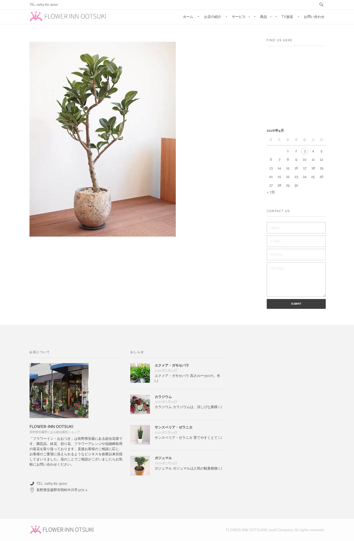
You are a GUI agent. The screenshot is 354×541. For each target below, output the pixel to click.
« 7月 (271, 192)
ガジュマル (163, 458)
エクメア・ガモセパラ (172, 365)
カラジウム (163, 397)
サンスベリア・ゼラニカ (173, 427)
